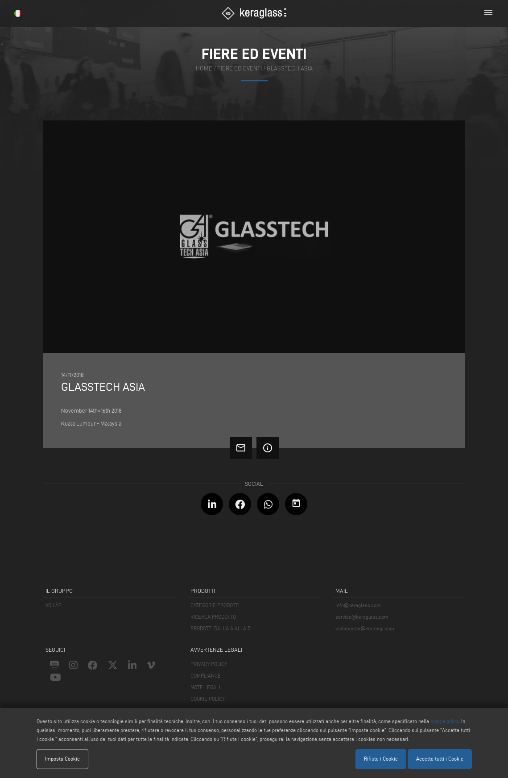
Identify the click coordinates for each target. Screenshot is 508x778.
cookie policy (444, 721)
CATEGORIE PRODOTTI (215, 605)
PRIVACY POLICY (208, 664)
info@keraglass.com (358, 605)
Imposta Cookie (62, 758)
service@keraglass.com (361, 617)
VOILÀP (53, 605)
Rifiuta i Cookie (381, 758)
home (204, 68)
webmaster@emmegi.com (364, 628)
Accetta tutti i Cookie (439, 758)
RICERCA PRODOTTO (213, 617)
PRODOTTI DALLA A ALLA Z (220, 628)
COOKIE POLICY (207, 699)
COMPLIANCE (205, 676)
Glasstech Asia (290, 68)
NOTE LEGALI (205, 687)
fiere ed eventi (239, 68)
